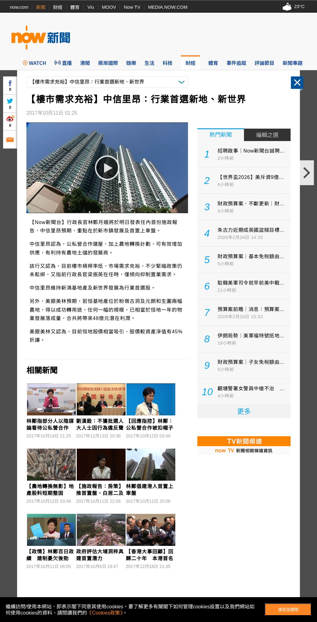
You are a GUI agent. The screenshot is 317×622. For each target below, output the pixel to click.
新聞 (40, 7)
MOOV (109, 7)
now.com (19, 7)
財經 (57, 7)
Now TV (132, 7)
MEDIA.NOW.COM (168, 7)
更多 (244, 411)
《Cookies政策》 (104, 612)
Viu (90, 7)
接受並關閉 (288, 609)
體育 (75, 7)
